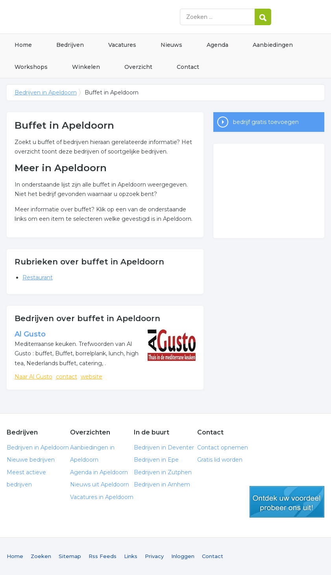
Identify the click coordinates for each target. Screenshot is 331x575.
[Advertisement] (269, 191)
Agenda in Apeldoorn (99, 472)
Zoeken (41, 556)
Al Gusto (30, 334)
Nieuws (171, 44)
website (91, 376)
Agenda (217, 44)
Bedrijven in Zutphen (163, 472)
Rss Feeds (102, 556)
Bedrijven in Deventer (164, 447)
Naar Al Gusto (33, 376)
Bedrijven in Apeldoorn (105, 16)
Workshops (31, 66)
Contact (188, 66)
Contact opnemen (222, 447)
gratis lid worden (287, 502)
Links (130, 556)
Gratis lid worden (219, 459)
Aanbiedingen (273, 44)
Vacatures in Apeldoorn (101, 497)
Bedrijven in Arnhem (162, 484)
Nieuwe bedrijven (31, 459)
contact (66, 376)
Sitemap (70, 556)
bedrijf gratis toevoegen (266, 122)
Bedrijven (70, 44)
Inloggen (182, 556)
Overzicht (138, 66)
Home (23, 44)
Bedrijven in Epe (156, 459)
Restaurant (37, 277)
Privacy (154, 556)
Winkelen (86, 66)
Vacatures (122, 44)
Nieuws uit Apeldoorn (99, 484)
